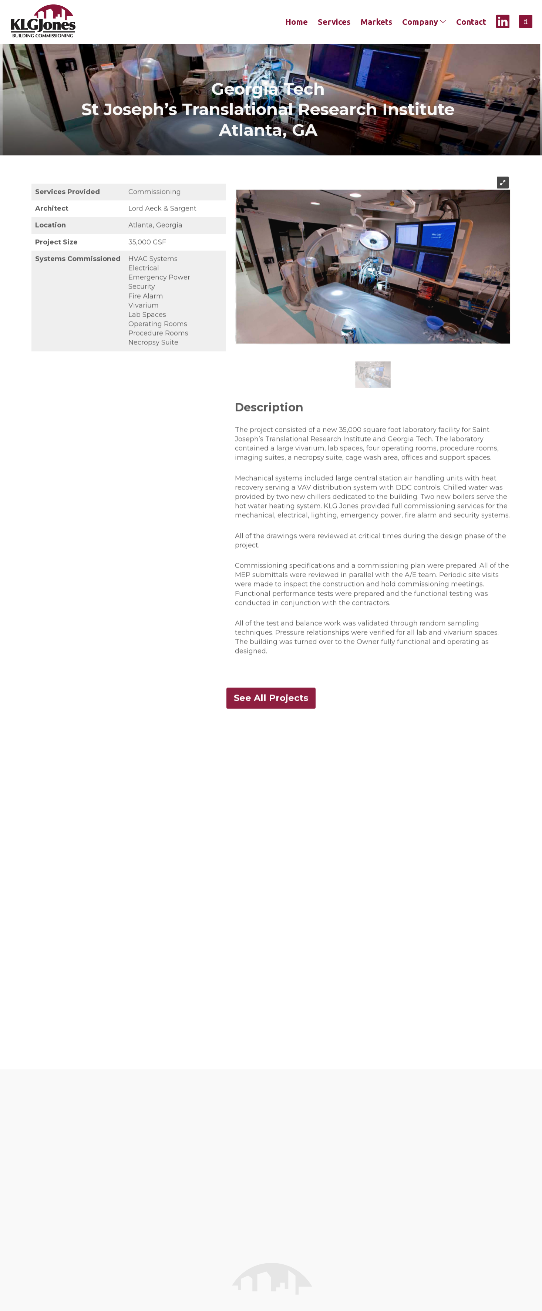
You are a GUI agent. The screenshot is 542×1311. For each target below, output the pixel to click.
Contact (471, 21)
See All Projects (271, 707)
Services (334, 21)
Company (424, 21)
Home (296, 21)
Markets (376, 21)
